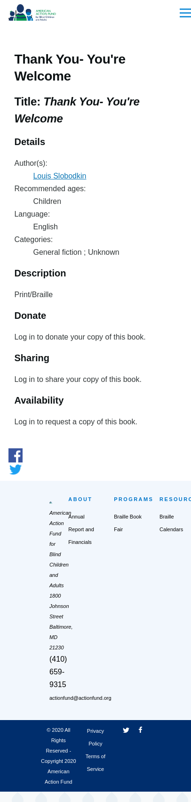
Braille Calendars (171, 523)
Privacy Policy (95, 737)
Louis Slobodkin (59, 176)
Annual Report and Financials (81, 529)
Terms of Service (95, 762)
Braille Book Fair (128, 523)
